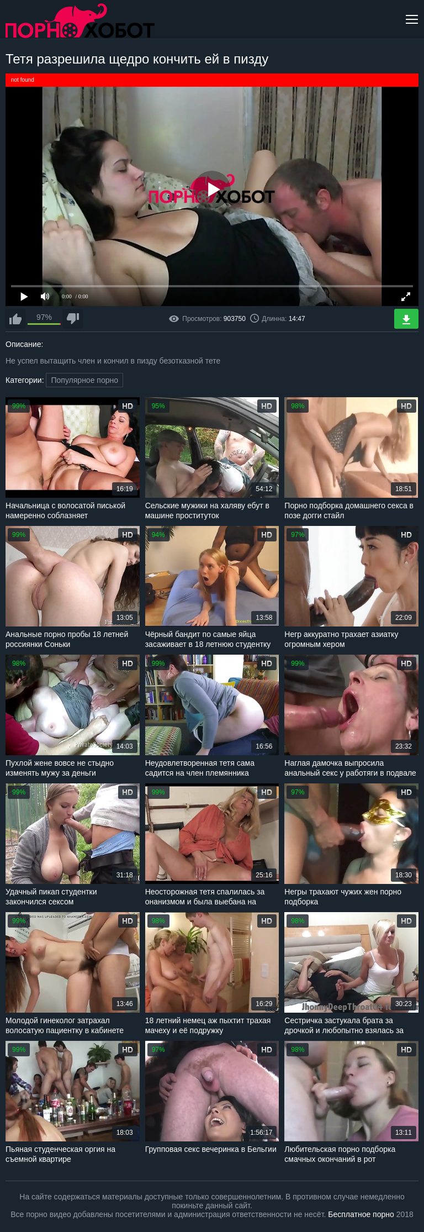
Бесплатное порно (361, 1214)
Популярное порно (84, 380)
